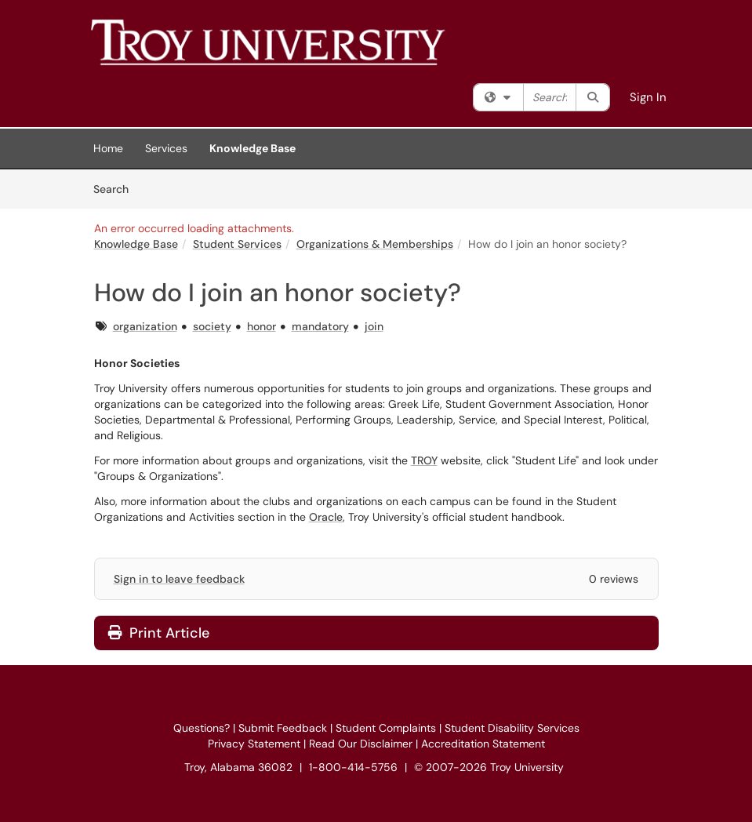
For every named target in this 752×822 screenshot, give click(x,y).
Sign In (648, 97)
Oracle (326, 517)
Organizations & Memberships (374, 244)
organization (145, 326)
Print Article (158, 633)
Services (166, 148)
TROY (424, 460)
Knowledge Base (252, 148)
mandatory (320, 326)
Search (116, 188)
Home (108, 148)
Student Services (237, 244)
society (212, 326)
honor (261, 326)
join (374, 326)
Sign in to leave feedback (179, 579)
